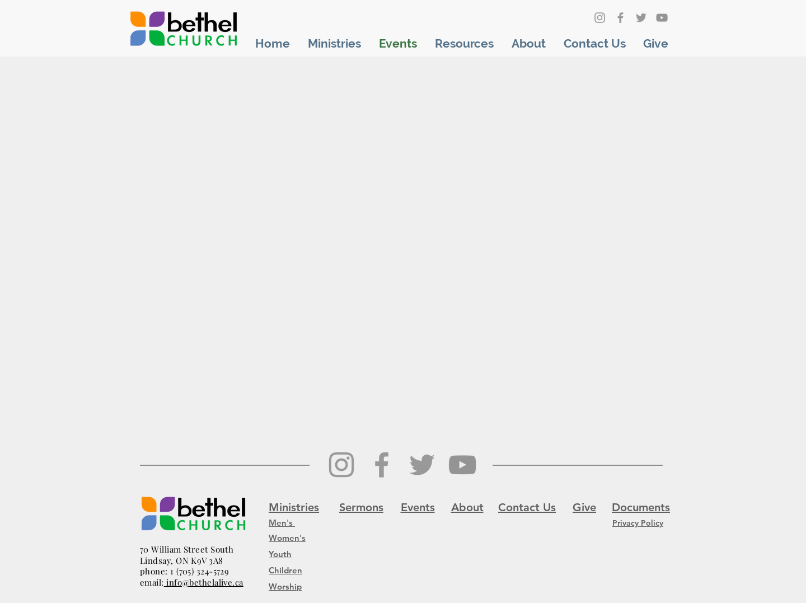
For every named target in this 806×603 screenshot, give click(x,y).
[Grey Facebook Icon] (620, 18)
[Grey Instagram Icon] (600, 18)
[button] (334, 43)
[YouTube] (662, 18)
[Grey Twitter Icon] (641, 18)
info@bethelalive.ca (203, 582)
